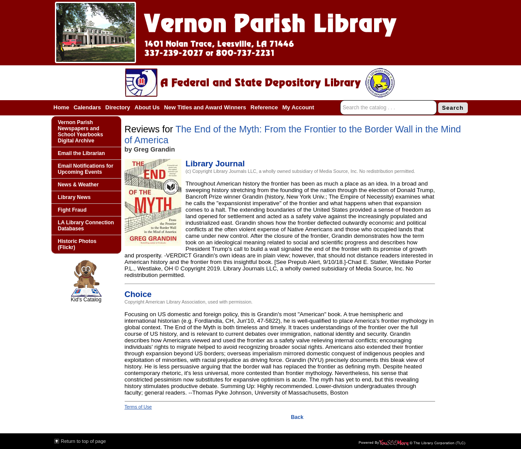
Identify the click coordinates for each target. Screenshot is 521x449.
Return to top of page (83, 441)
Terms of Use (138, 406)
